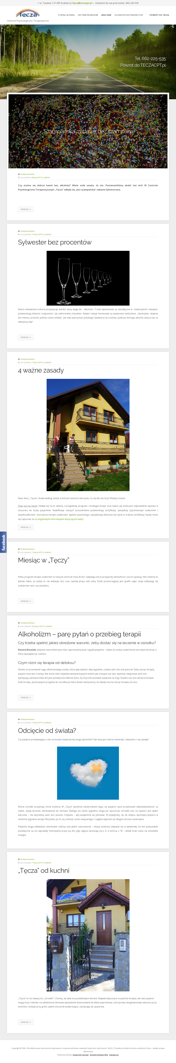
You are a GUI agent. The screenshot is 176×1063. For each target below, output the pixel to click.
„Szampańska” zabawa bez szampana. (88, 131)
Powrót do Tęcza (159, 15)
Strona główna (66, 15)
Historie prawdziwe (88, 15)
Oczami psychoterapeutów (129, 15)
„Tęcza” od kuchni (43, 870)
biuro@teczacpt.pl (82, 3)
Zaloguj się (114, 1055)
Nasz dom (106, 15)
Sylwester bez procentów (55, 242)
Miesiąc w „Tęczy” (43, 560)
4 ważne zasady (41, 370)
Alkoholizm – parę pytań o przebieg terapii (79, 634)
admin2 (47, 177)
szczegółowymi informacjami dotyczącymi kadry (59, 519)
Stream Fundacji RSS (99, 1055)
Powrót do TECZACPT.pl (143, 65)
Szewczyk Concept (81, 1055)
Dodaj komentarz (27, 174)
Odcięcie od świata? (47, 730)
